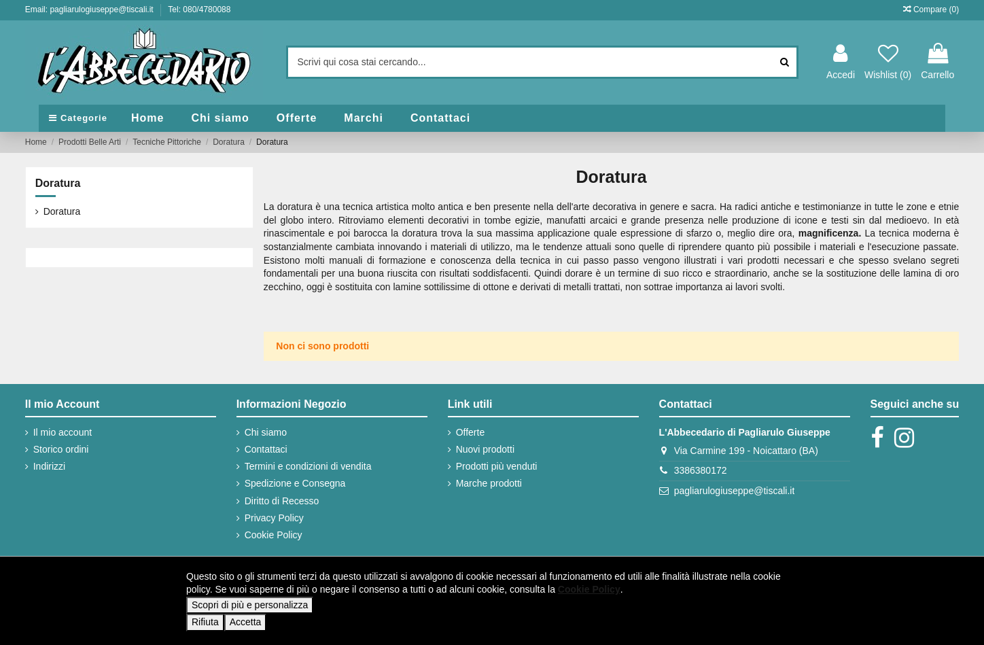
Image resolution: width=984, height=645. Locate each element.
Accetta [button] (246, 621)
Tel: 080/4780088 (199, 9)
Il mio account (62, 432)
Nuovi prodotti (485, 449)
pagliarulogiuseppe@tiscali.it (734, 490)
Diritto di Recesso (282, 500)
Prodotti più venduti (497, 466)
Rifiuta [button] (205, 621)
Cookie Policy (273, 534)
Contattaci (266, 449)
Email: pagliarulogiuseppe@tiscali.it (90, 9)
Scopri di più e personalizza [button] (250, 604)
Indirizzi (49, 466)
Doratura (58, 183)
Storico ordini (61, 449)
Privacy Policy (274, 517)
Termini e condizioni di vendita (308, 466)
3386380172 (700, 470)
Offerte (470, 432)
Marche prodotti (489, 483)
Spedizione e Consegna (295, 483)
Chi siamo (266, 432)
